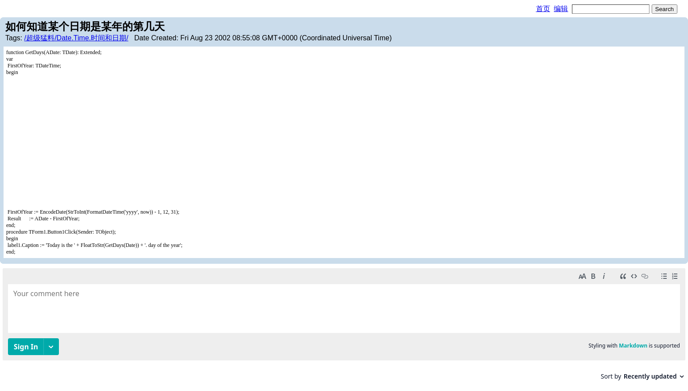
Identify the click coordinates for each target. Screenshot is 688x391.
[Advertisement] (344, 142)
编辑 (561, 8)
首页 (543, 8)
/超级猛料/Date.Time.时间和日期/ (76, 38)
